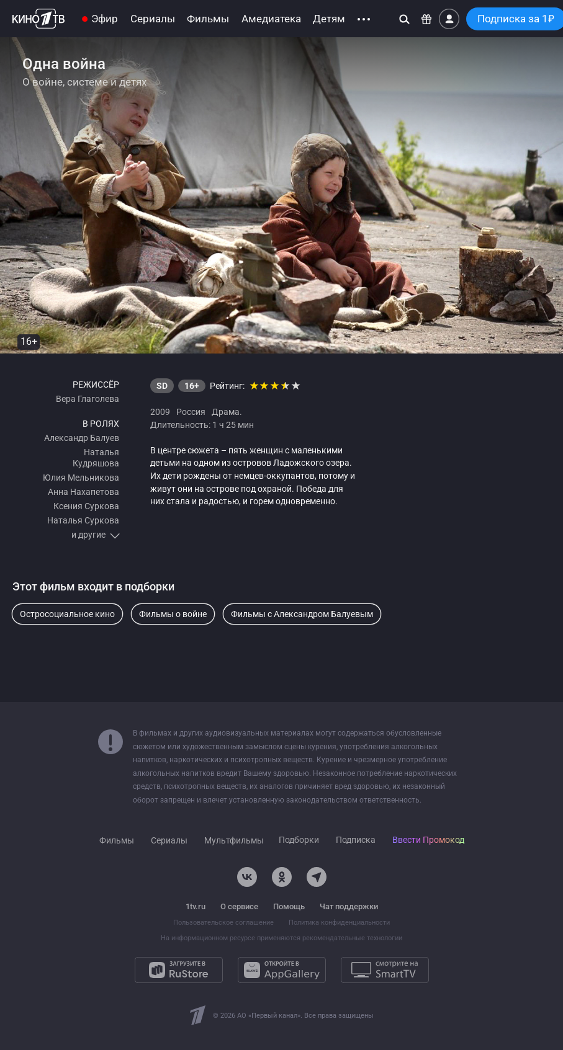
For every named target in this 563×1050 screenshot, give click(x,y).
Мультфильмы (234, 840)
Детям (329, 19)
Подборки (299, 840)
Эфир (104, 19)
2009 (160, 412)
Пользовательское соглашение (223, 923)
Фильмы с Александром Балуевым (302, 614)
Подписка (356, 840)
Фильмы (208, 19)
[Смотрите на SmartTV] (385, 970)
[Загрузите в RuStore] (179, 970)
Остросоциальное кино (67, 614)
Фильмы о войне (173, 614)
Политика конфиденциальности (339, 923)
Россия (190, 412)
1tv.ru (195, 906)
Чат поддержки (349, 906)
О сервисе (239, 906)
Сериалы (152, 19)
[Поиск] (404, 19)
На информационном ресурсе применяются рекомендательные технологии (281, 938)
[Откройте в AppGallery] (282, 970)
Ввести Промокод (428, 840)
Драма (226, 412)
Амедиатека (271, 19)
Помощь (289, 906)
